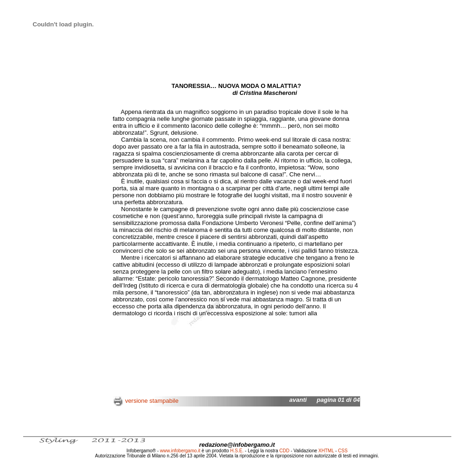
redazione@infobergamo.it (237, 444)
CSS (343, 450)
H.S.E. (236, 450)
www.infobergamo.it (180, 450)
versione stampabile (152, 400)
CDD (285, 450)
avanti (298, 399)
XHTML (326, 450)
